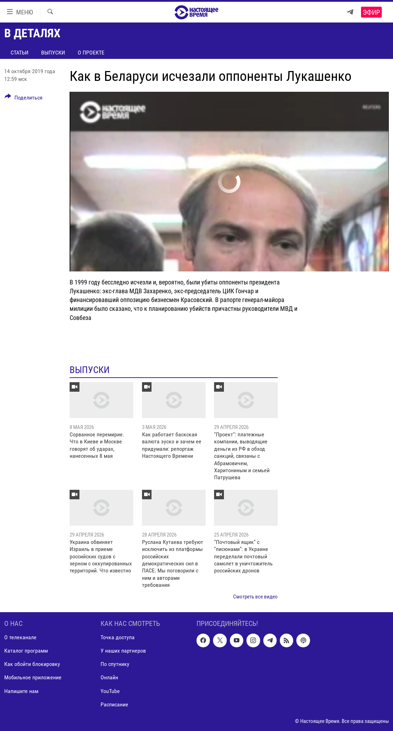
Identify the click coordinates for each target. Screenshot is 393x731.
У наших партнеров (123, 650)
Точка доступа (118, 637)
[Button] (24, 99)
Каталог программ (26, 650)
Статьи (19, 52)
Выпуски (53, 52)
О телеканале (20, 637)
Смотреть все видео (255, 597)
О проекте (91, 52)
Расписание (114, 704)
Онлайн (109, 677)
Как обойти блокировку (32, 664)
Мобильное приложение (33, 677)
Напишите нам (21, 691)
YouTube (110, 691)
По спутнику (115, 664)
